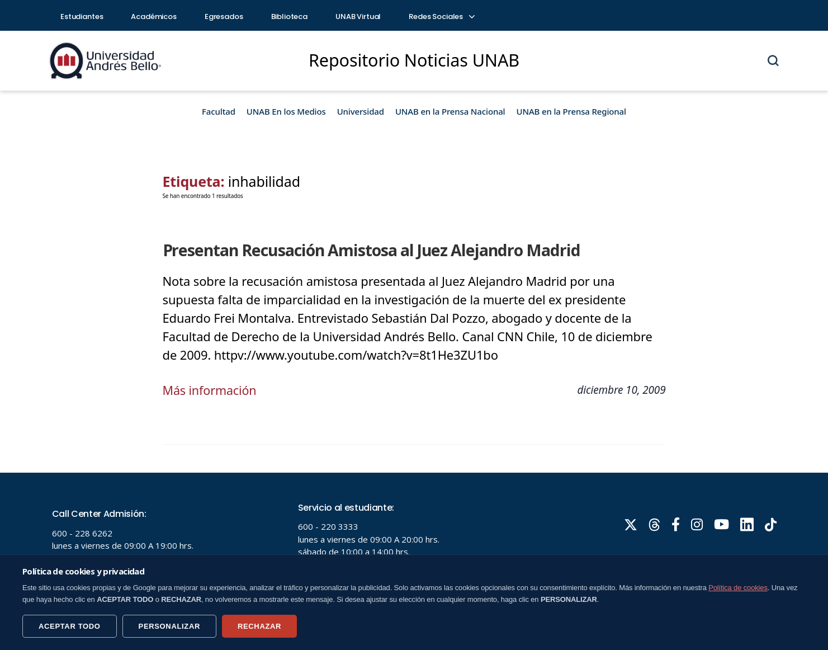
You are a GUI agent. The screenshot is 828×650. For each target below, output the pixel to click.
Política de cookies (738, 587)
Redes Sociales (441, 16)
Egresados (224, 16)
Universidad (360, 111)
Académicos (154, 16)
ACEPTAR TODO (70, 626)
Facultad (218, 111)
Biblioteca (289, 16)
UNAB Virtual (358, 16)
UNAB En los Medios (286, 111)
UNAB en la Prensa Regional (571, 111)
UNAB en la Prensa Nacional (450, 111)
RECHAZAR (259, 626)
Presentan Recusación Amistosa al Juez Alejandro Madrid (365, 249)
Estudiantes (81, 16)
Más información (211, 389)
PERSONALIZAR (169, 626)
